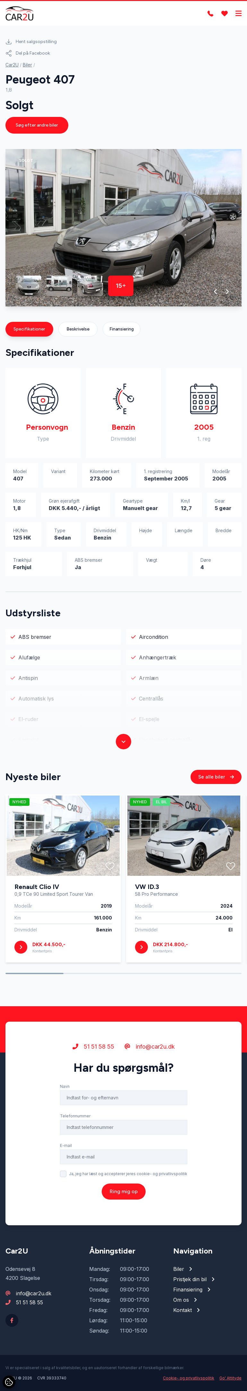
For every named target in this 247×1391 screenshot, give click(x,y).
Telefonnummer (75, 1116)
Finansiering (121, 329)
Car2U (12, 64)
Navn (65, 1086)
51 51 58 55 (93, 1046)
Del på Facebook (27, 53)
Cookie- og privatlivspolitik (188, 1378)
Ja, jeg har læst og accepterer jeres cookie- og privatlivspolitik (128, 1173)
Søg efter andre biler (37, 125)
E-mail (66, 1145)
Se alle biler (216, 776)
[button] (215, 291)
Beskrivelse (77, 329)
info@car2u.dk (149, 1046)
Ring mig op (124, 1191)
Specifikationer (29, 329)
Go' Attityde (230, 1378)
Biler (27, 64)
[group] (123, 227)
